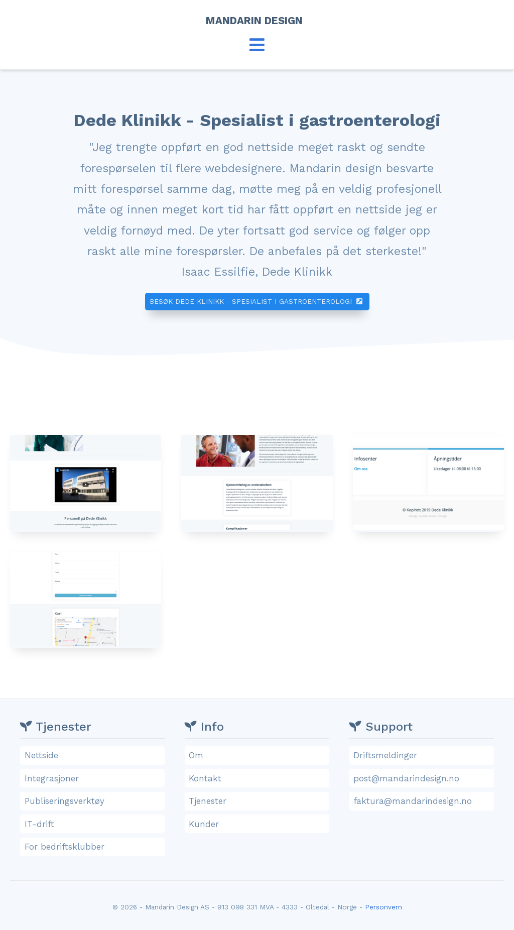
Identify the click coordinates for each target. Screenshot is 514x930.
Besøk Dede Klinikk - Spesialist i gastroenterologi (257, 301)
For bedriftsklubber (94, 847)
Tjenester (258, 801)
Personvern (383, 907)
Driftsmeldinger (422, 755)
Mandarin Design (257, 21)
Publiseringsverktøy (94, 801)
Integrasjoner (94, 778)
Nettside (94, 755)
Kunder (258, 824)
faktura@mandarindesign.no (422, 801)
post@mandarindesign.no (422, 778)
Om (258, 755)
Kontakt (258, 778)
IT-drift (94, 824)
